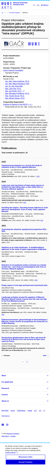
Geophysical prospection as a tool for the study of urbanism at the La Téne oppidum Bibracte (22, 166)
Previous (6, 355)
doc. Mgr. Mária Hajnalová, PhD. (17, 84)
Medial (30, 410)
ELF (35, 410)
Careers (5, 394)
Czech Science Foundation (13, 70)
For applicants (7, 382)
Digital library (21, 410)
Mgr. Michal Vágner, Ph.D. (15, 98)
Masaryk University (13, 433)
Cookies (13, 436)
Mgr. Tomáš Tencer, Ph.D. (15, 96)
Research (5, 388)
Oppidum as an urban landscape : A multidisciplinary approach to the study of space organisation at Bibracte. (24, 248)
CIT (40, 410)
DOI (38, 176)
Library (13, 410)
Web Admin (5, 436)
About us (5, 401)
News (4, 375)
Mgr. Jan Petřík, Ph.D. (14, 91)
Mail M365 (5, 410)
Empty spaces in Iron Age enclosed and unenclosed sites (24, 285)
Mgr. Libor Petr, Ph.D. (13, 89)
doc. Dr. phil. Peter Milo (14, 86)
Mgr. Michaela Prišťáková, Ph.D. (17, 93)
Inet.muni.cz (5, 416)
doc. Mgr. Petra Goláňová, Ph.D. (17, 81)
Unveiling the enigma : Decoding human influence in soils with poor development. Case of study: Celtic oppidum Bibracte (25, 209)
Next (45, 355)
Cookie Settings (11, 455)
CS (38, 5)
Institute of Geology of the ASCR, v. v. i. (18, 104)
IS (44, 410)
